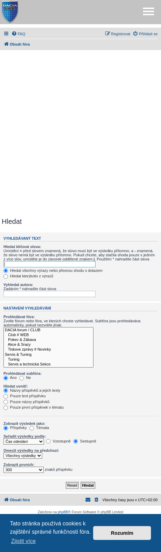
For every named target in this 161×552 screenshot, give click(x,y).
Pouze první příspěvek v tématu (33, 407)
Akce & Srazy (48, 344)
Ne (25, 377)
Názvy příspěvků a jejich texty (31, 390)
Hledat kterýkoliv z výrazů (28, 276)
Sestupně (84, 441)
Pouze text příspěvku (24, 396)
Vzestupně (58, 441)
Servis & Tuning (48, 354)
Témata (39, 428)
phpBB (63, 512)
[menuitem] (18, 34)
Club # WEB (48, 335)
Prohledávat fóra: (19, 317)
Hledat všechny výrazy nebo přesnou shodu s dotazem (52, 270)
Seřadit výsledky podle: (24, 436)
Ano (10, 377)
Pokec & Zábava (48, 339)
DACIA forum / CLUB (48, 330)
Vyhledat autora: (18, 285)
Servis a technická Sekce (48, 364)
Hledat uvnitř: (15, 386)
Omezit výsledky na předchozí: (31, 450)
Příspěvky (15, 428)
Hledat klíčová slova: (22, 247)
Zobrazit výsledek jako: (24, 423)
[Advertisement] (80, 134)
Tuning (48, 359)
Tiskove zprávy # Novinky (48, 349)
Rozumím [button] (122, 533)
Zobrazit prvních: (18, 465)
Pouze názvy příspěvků (26, 402)
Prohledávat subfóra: (22, 373)
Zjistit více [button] (23, 541)
